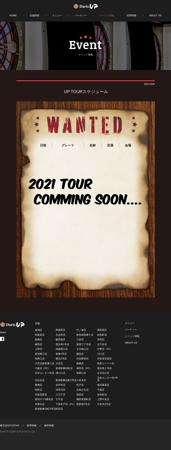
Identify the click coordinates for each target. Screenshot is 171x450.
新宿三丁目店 (83, 344)
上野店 (38, 349)
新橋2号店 (61, 353)
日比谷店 (40, 380)
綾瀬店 (38, 330)
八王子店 (60, 394)
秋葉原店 (40, 334)
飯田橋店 (60, 339)
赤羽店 (100, 339)
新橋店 (38, 339)
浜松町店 (102, 394)
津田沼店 (60, 389)
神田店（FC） (84, 368)
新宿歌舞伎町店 (64, 368)
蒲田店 (80, 394)
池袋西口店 (62, 349)
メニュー (57, 15)
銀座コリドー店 (105, 363)
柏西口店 (81, 373)
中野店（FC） (105, 349)
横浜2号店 (61, 358)
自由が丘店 (82, 389)
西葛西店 (60, 330)
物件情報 (49, 425)
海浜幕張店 (103, 384)
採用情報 (131, 15)
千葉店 (100, 389)
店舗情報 (34, 15)
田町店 (38, 389)
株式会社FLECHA (9, 425)
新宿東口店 (41, 353)
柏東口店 (40, 358)
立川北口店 (103, 373)
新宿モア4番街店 (44, 399)
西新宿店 (102, 330)
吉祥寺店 (60, 384)
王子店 (59, 399)
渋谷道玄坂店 (104, 358)
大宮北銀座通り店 (44, 363)
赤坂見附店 (41, 394)
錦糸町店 (102, 334)
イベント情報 (106, 15)
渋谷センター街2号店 (107, 379)
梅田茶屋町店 (83, 399)
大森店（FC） (42, 368)
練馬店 (38, 344)
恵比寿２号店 (104, 368)
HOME (13, 15)
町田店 (59, 408)
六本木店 (81, 380)
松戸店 (80, 384)
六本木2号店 (104, 404)
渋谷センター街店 (44, 373)
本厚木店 (40, 404)
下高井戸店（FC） (66, 404)
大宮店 (59, 363)
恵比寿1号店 (62, 344)
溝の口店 (60, 373)
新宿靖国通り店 (84, 334)
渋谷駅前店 (82, 358)
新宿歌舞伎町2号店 (66, 380)
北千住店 (102, 344)
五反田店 (60, 334)
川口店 (100, 353)
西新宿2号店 (83, 404)
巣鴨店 (38, 384)
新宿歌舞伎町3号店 (45, 408)
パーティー (81, 15)
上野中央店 (103, 399)
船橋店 (80, 363)
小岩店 (80, 339)
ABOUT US (155, 15)
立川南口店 (82, 349)
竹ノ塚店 (81, 330)
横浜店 (80, 353)
